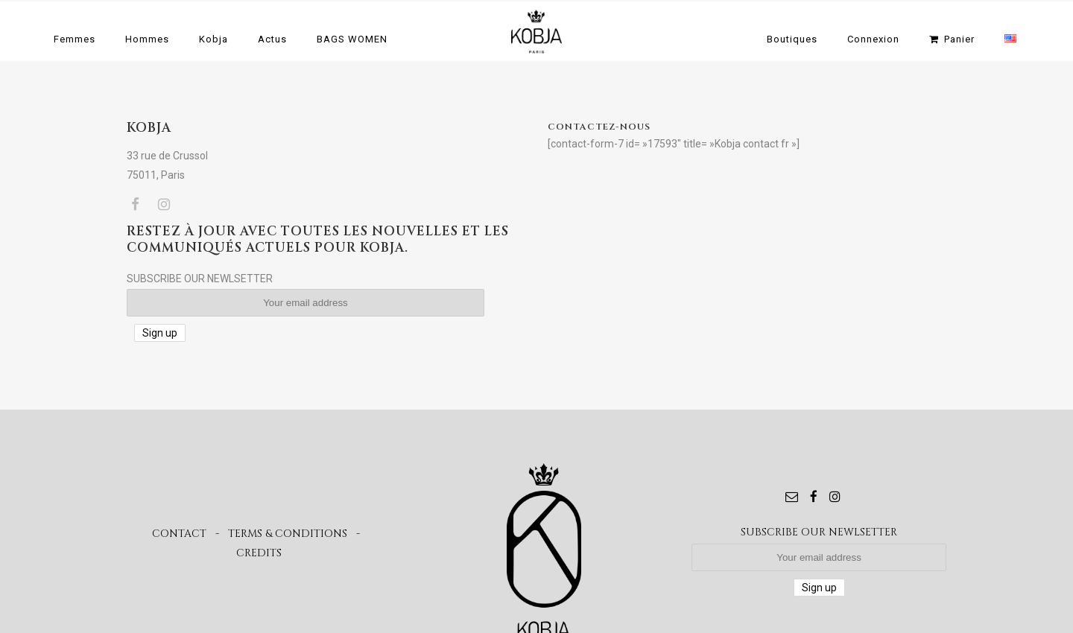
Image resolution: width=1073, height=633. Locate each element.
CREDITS (259, 553)
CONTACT (179, 534)
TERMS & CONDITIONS (287, 534)
